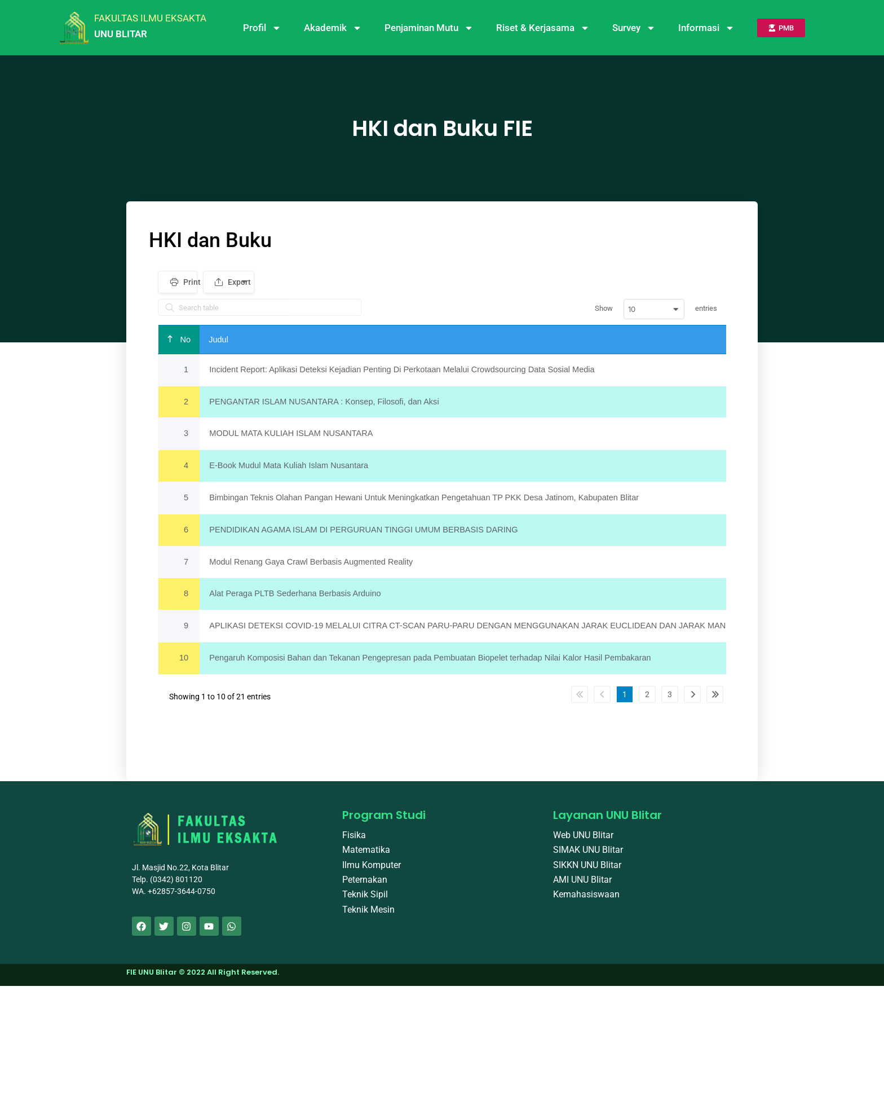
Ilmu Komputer (371, 871)
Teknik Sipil (365, 901)
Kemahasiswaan (586, 901)
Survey (634, 27)
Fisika (354, 841)
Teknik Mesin (368, 916)
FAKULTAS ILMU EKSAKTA (150, 18)
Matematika (366, 856)
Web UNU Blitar (583, 841)
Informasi (706, 27)
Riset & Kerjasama (543, 27)
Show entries (656, 309)
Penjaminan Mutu (429, 27)
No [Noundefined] (185, 340)
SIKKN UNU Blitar (587, 871)
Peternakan (364, 886)
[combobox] (654, 309)
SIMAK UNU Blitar (588, 856)
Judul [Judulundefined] (220, 340)
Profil (262, 27)
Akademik (333, 27)
